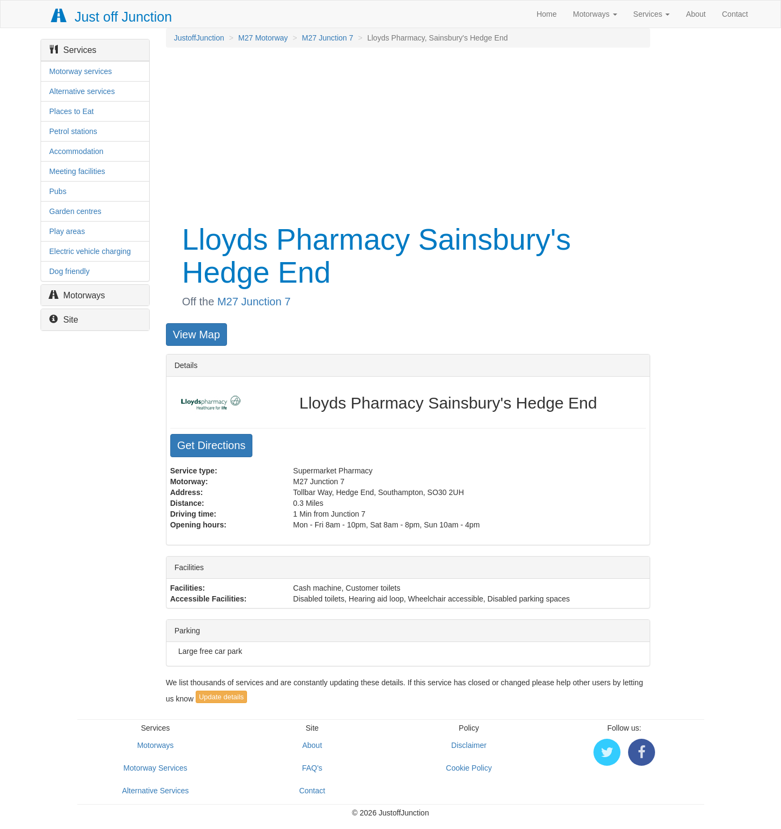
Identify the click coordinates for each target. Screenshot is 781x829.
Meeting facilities (77, 171)
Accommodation (76, 151)
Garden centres (75, 211)
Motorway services (80, 71)
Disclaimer (468, 745)
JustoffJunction (199, 38)
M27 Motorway (263, 38)
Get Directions (211, 445)
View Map (196, 334)
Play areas (67, 231)
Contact (735, 14)
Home (547, 14)
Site (63, 319)
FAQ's (312, 768)
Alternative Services (155, 790)
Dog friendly (69, 271)
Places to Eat (71, 111)
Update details (221, 697)
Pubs (57, 191)
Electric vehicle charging (90, 251)
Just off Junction (112, 16)
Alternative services (82, 91)
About (696, 14)
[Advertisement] (407, 134)
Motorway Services (155, 768)
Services (651, 14)
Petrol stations (73, 131)
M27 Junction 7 (327, 38)
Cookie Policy (469, 768)
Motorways (595, 14)
